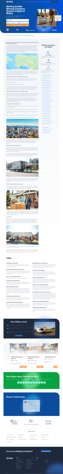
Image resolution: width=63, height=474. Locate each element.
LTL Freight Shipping (33, 435)
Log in (41, 1)
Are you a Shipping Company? (46, 1)
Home (7, 35)
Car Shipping (43, 437)
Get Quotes (54, 1)
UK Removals (8, 441)
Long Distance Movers (45, 439)
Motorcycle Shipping (10, 439)
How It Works (35, 1)
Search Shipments (30, 1)
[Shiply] (9, 2)
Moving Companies (12, 35)
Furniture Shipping (9, 435)
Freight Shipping (21, 435)
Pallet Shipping (20, 437)
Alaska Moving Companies (21, 35)
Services (24, 1)
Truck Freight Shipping (22, 439)
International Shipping (33, 439)
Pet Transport (31, 437)
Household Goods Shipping (11, 437)
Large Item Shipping (44, 435)
